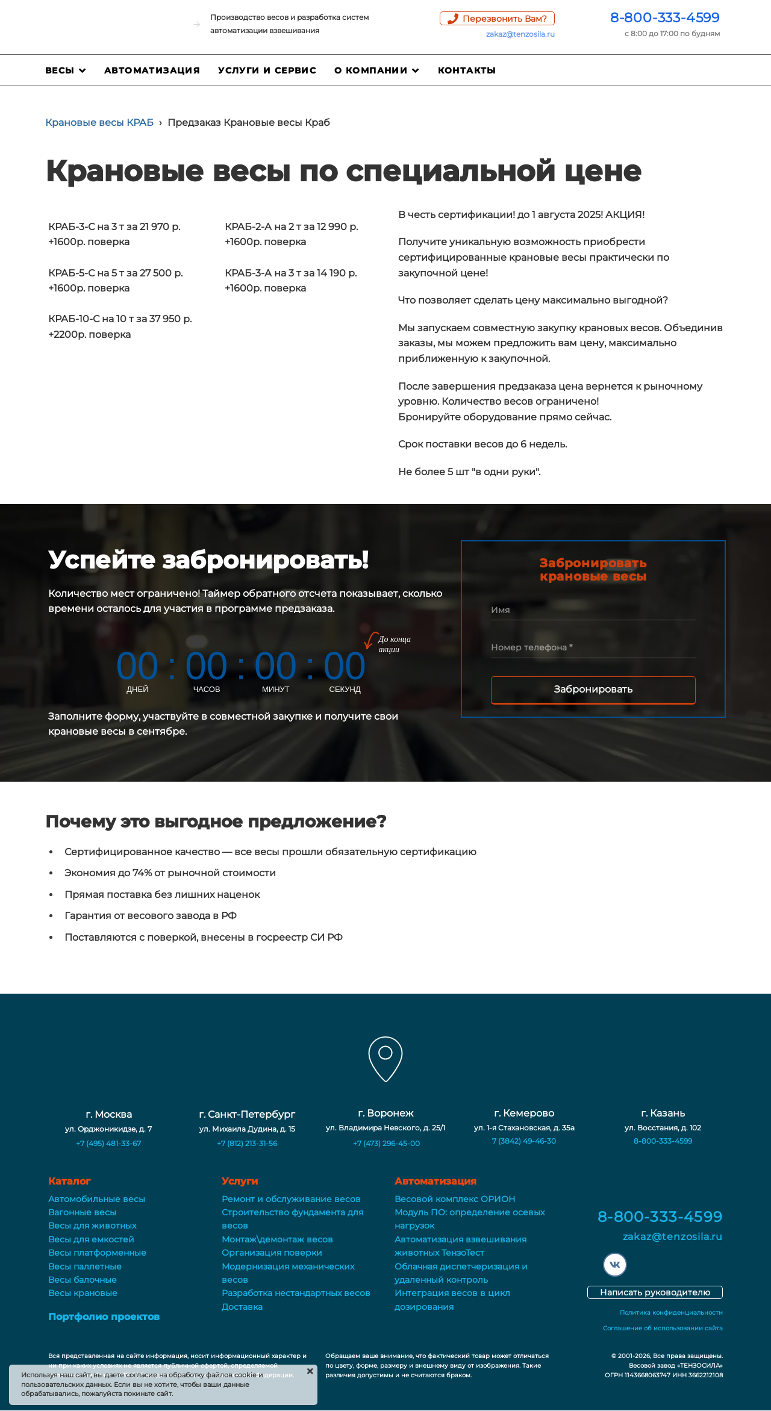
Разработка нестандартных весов (296, 1293)
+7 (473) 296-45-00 (386, 1143)
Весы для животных (92, 1225)
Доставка (242, 1306)
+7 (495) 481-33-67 (108, 1143)
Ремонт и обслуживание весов (291, 1199)
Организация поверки (272, 1252)
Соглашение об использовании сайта (663, 1328)
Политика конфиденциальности (671, 1312)
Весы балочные (82, 1279)
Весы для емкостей (91, 1239)
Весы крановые (82, 1293)
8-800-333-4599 (665, 18)
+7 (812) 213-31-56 (247, 1143)
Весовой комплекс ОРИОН (455, 1199)
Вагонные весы (82, 1212)
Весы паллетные (85, 1266)
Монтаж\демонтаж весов (277, 1239)
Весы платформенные (97, 1252)
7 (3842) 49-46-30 (524, 1140)
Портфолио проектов (104, 1316)
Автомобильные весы (96, 1199)
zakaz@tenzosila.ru (520, 34)
